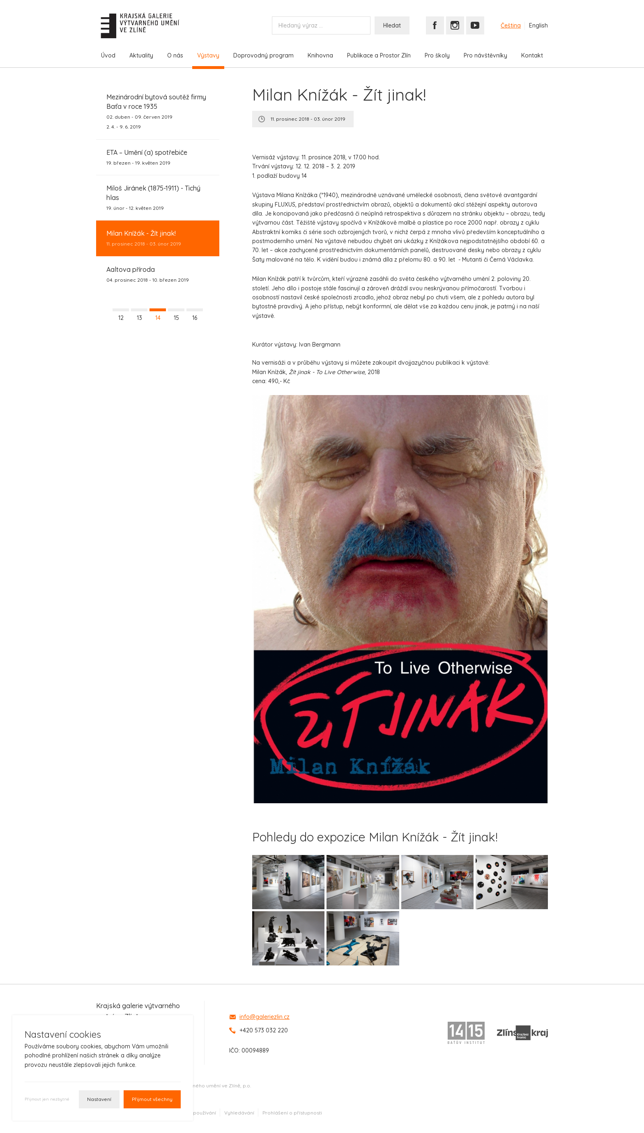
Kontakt (532, 55)
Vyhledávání (239, 1113)
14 (158, 318)
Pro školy (437, 55)
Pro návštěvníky (485, 55)
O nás (175, 55)
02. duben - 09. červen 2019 (157, 111)
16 (194, 318)
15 (176, 318)
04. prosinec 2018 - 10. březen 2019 (147, 274)
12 (121, 318)
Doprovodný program (263, 55)
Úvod (108, 55)
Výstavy (208, 55)
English (538, 25)
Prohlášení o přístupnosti (292, 1113)
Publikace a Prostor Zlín (379, 55)
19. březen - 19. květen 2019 (146, 157)
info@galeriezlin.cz (264, 1016)
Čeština (511, 25)
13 (139, 318)
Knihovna (320, 55)
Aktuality (141, 55)
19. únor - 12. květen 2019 (157, 197)
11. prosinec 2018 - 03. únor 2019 (143, 238)
